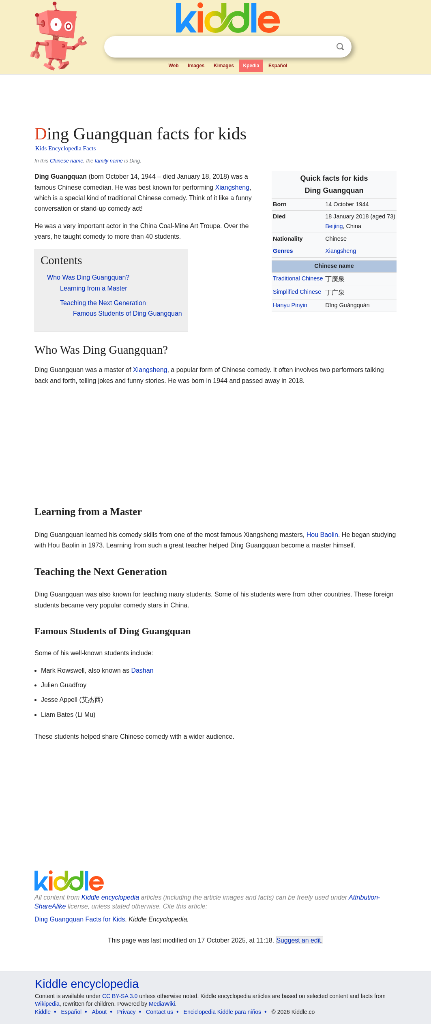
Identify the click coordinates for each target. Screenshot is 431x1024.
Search (340, 47)
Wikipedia (47, 1003)
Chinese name (67, 161)
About (99, 1012)
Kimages (224, 65)
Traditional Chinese (298, 278)
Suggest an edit (299, 940)
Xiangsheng (340, 251)
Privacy (126, 1012)
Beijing (334, 226)
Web (174, 65)
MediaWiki (162, 1003)
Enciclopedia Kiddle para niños (222, 1012)
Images (196, 65)
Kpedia (251, 65)
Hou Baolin (322, 534)
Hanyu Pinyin (290, 305)
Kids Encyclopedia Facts (65, 148)
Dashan (142, 670)
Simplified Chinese (297, 292)
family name (109, 161)
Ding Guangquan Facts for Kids (79, 919)
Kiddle (43, 1012)
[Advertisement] (214, 97)
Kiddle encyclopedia (110, 897)
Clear (323, 47)
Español (277, 65)
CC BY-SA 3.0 (119, 996)
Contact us (159, 1012)
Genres (283, 251)
